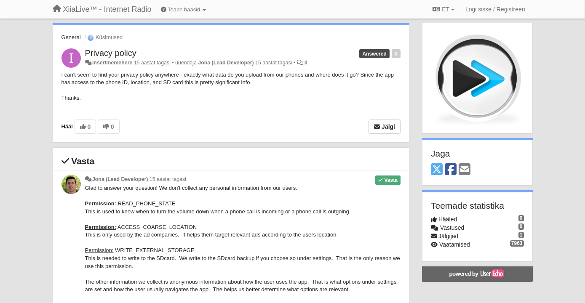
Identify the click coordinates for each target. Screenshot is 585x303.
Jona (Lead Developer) (226, 63)
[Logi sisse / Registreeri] (495, 9)
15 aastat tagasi (168, 179)
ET (443, 9)
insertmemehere (112, 63)
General (71, 37)
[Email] (464, 169)
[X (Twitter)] (437, 169)
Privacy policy (110, 53)
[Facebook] (451, 169)
